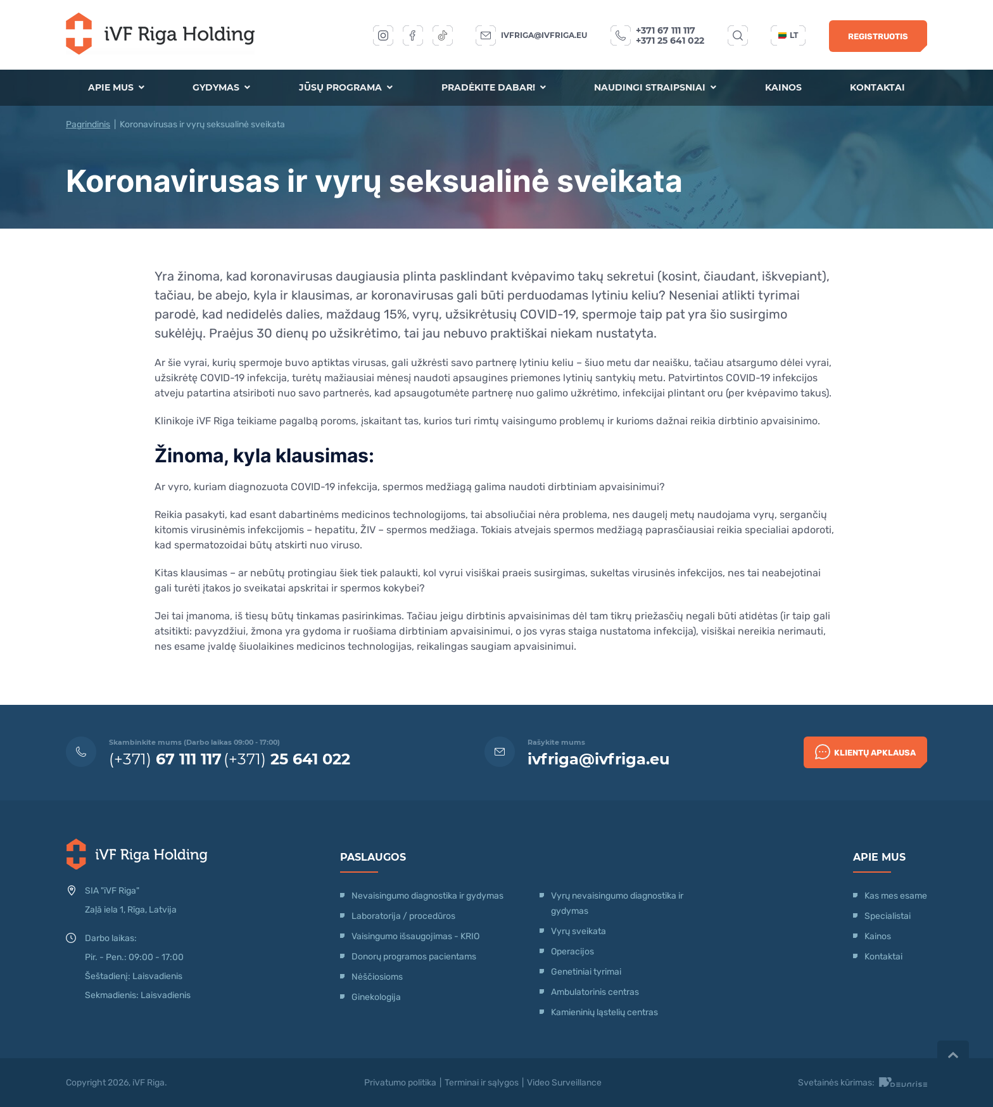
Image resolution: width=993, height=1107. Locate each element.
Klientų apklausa (865, 751)
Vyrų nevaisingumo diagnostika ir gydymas (617, 903)
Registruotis (878, 36)
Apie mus (117, 88)
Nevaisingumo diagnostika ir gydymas (427, 895)
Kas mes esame (895, 895)
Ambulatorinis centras (595, 992)
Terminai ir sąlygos (482, 1082)
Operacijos (572, 951)
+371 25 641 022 (670, 40)
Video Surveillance (564, 1082)
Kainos (782, 88)
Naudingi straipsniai (655, 88)
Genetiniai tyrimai (586, 971)
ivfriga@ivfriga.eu (544, 35)
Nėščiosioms (377, 976)
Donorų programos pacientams (413, 956)
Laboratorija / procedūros (403, 916)
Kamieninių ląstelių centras (604, 1012)
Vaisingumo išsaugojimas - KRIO (415, 936)
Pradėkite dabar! (493, 88)
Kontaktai (876, 88)
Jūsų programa (346, 88)
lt (788, 35)
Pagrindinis (88, 124)
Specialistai (887, 916)
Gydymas (222, 88)
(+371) (165, 759)
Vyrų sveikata (578, 931)
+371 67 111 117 (665, 30)
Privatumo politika (400, 1082)
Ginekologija (376, 997)
